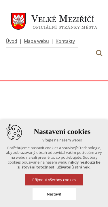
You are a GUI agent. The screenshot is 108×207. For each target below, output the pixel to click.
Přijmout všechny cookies (54, 179)
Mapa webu (36, 41)
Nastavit (54, 194)
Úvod (11, 41)
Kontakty (65, 41)
